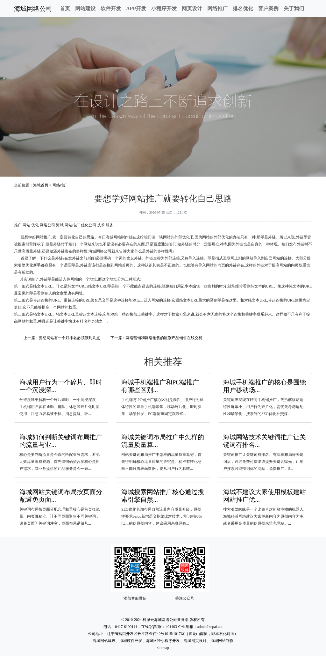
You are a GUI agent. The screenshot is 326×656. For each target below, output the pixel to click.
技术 (101, 225)
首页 (65, 8)
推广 (18, 225)
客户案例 (268, 8)
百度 (157, 244)
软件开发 (111, 8)
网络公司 (47, 225)
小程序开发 (164, 8)
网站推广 (72, 225)
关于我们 (294, 8)
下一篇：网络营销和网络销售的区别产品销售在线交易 (156, 338)
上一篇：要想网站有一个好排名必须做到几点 (62, 338)
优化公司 (88, 225)
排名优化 (243, 8)
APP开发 (136, 8)
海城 (60, 225)
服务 (109, 225)
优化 (35, 225)
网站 (26, 225)
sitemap (163, 647)
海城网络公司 (33, 8)
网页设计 (192, 8)
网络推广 (217, 8)
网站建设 (85, 8)
